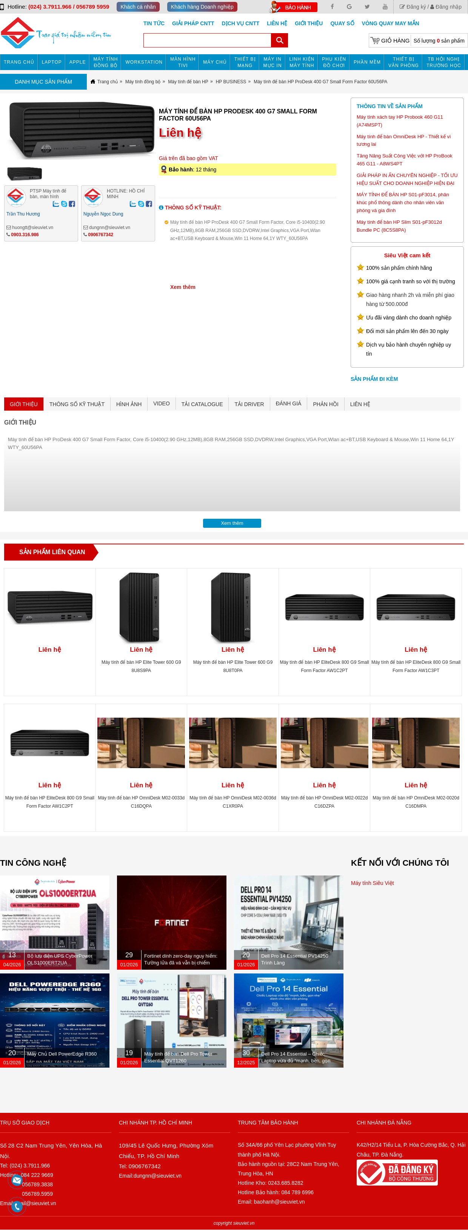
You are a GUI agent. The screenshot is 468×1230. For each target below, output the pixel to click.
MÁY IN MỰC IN (272, 62)
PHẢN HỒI (325, 404)
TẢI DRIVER (249, 404)
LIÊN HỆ (360, 404)
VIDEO (161, 403)
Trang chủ (19, 62)
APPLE (77, 62)
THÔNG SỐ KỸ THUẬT (77, 404)
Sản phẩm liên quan (52, 552)
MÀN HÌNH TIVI (183, 62)
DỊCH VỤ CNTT (241, 23)
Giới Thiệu (309, 23)
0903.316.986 (24, 234)
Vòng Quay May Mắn (390, 23)
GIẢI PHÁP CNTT (193, 23)
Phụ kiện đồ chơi (334, 62)
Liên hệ (277, 23)
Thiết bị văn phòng (403, 62)
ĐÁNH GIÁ (289, 403)
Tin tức (154, 23)
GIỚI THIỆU (24, 404)
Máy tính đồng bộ (106, 62)
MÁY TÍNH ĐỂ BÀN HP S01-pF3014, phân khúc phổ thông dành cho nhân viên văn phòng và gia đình (403, 202)
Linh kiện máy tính (302, 62)
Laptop (52, 62)
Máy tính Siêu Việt (372, 883)
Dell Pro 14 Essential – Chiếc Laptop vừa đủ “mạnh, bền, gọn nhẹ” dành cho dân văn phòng (296, 1060)
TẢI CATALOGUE (202, 404)
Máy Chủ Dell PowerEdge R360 (62, 1054)
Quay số (342, 23)
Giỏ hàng (395, 40)
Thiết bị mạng (245, 62)
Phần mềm (367, 62)
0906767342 (100, 234)
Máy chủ (214, 62)
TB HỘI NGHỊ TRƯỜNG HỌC (443, 62)
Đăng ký (413, 7)
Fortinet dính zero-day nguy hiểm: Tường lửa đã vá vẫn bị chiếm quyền (180, 962)
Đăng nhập (446, 7)
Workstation (144, 62)
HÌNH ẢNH (129, 404)
